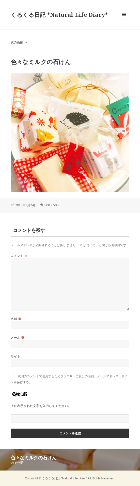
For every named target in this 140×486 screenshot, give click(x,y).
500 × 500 (51, 205)
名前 (16, 319)
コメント (19, 256)
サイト (15, 356)
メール (17, 337)
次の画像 (17, 42)
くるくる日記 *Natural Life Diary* (59, 14)
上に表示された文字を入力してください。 (41, 406)
